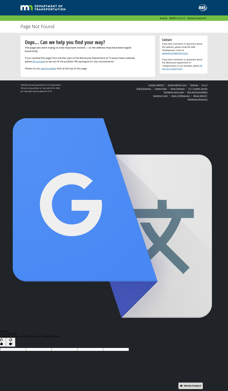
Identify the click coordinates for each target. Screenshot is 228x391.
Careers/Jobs (161, 88)
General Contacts (196, 18)
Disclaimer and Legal (174, 92)
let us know (39, 61)
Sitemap (194, 85)
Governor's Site (160, 95)
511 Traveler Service (197, 88)
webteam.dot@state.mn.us (175, 53)
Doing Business (143, 88)
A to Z (204, 85)
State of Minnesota (180, 95)
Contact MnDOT (156, 85)
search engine (48, 68)
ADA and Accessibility (197, 92)
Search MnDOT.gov (177, 85)
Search (163, 18)
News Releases (177, 88)
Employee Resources (197, 99)
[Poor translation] (10, 342)
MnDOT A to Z (177, 18)
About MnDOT (200, 95)
